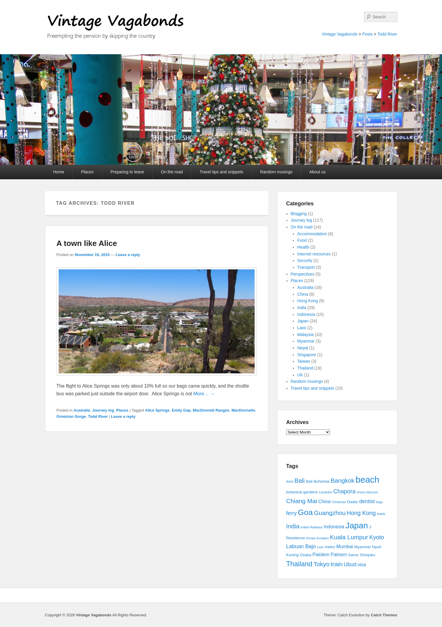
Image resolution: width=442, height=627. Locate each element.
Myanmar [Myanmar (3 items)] (362, 547)
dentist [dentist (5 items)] (367, 501)
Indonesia (306, 314)
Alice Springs (157, 410)
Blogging (299, 213)
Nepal (302, 348)
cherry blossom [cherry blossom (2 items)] (367, 492)
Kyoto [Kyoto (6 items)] (376, 537)
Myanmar (305, 341)
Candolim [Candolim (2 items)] (325, 492)
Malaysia (305, 334)
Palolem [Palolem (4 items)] (321, 554)
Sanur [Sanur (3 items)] (353, 555)
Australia (81, 410)
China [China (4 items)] (324, 501)
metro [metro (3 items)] (330, 547)
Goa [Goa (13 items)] (305, 512)
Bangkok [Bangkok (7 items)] (343, 480)
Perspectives (302, 274)
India (301, 307)
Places (87, 171)
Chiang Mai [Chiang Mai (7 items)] (301, 501)
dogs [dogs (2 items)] (379, 502)
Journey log (103, 410)
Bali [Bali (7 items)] (300, 480)
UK (300, 374)
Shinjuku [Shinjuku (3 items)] (367, 555)
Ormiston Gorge (71, 416)
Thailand (305, 368)
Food (302, 240)
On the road (172, 171)
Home (58, 171)
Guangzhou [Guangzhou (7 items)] (329, 512)
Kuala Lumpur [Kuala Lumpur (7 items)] (349, 537)
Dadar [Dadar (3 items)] (352, 502)
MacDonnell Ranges (211, 410)
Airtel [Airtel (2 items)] (289, 481)
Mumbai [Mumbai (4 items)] (344, 546)
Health (303, 247)
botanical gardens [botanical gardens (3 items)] (302, 492)
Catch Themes (384, 615)
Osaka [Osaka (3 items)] (305, 555)
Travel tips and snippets (221, 171)
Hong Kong (307, 300)
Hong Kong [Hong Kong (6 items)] (361, 513)
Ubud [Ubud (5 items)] (350, 564)
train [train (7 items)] (337, 564)
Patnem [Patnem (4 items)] (339, 554)
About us (317, 171)
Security (304, 260)
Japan (302, 321)
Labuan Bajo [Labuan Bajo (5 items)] (301, 546)
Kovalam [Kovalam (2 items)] (322, 538)
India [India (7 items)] (293, 526)
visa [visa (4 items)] (362, 564)
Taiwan (303, 361)
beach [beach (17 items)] (367, 479)
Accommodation (312, 233)
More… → (204, 393)
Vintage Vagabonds (340, 34)
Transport (306, 267)
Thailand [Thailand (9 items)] (299, 564)
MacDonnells (243, 410)
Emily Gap (181, 410)
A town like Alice (87, 243)
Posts (367, 34)
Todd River (387, 34)
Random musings (276, 171)
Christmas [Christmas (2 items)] (339, 502)
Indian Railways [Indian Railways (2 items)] (311, 527)
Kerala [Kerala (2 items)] (310, 538)
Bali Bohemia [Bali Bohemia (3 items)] (318, 481)
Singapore (306, 354)
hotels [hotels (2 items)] (381, 514)
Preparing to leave (127, 171)
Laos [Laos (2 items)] (320, 547)
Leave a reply (128, 254)
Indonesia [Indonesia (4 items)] (334, 526)
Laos (301, 327)
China (302, 294)
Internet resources (314, 254)
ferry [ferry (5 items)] (291, 513)
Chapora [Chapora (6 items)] (344, 491)
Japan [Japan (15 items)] (356, 525)
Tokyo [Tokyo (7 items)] (322, 564)
